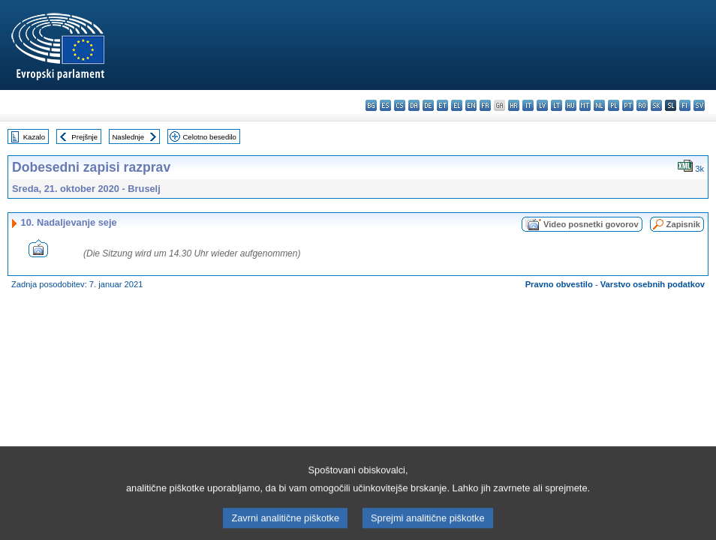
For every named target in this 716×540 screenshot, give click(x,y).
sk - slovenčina (656, 105)
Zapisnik (683, 224)
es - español (385, 105)
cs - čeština (399, 105)
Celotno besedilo (209, 137)
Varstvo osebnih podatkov (652, 284)
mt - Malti (585, 105)
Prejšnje (84, 137)
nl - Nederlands (599, 105)
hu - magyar (570, 105)
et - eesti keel (442, 105)
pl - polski (613, 105)
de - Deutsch (428, 105)
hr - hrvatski (513, 105)
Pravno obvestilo (559, 284)
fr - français (485, 105)
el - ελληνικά (456, 105)
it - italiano (528, 105)
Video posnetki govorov (591, 224)
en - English (471, 105)
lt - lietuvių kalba (556, 105)
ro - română (642, 105)
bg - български (371, 105)
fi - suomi (684, 105)
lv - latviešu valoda (542, 105)
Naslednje (128, 137)
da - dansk (414, 105)
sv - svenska (699, 105)
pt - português (627, 105)
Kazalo (34, 137)
